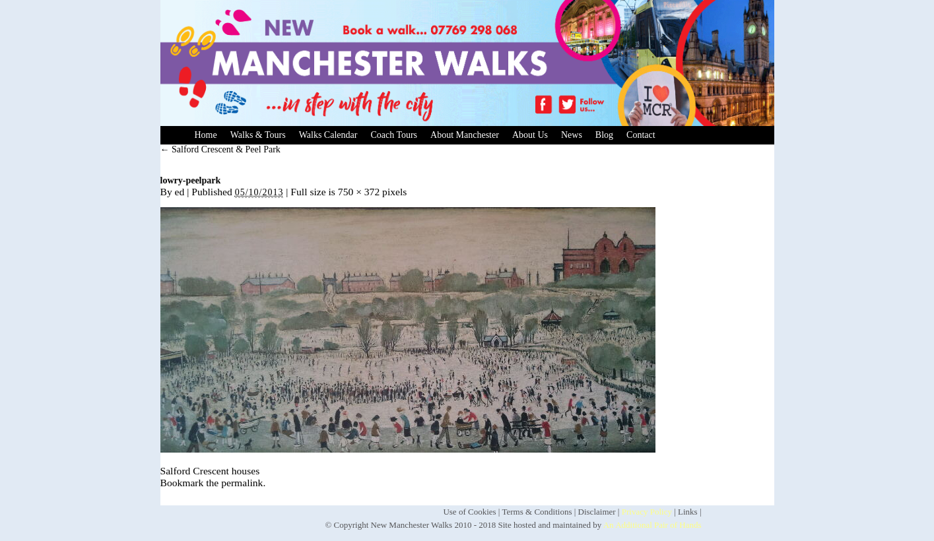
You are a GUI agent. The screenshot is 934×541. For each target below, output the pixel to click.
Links (688, 512)
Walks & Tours (258, 135)
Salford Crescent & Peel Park (220, 149)
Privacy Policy (647, 512)
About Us (530, 135)
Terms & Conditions (537, 512)
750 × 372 (359, 191)
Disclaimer (597, 512)
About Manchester (464, 135)
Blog (604, 135)
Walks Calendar (328, 135)
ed (180, 191)
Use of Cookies (469, 512)
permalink (242, 482)
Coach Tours (393, 135)
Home (206, 135)
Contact (640, 135)
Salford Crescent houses (210, 470)
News (571, 135)
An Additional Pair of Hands (652, 525)
